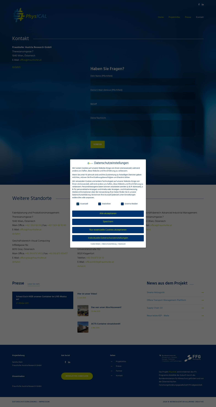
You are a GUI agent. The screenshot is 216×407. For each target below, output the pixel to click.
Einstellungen (129, 194)
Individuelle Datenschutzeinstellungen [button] (108, 238)
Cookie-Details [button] (96, 244)
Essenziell (82, 203)
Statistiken (104, 203)
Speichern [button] (108, 222)
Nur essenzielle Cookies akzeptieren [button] (108, 230)
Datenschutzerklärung (81, 194)
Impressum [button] (121, 244)
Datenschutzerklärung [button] (109, 244)
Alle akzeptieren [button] (108, 213)
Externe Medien (129, 203)
